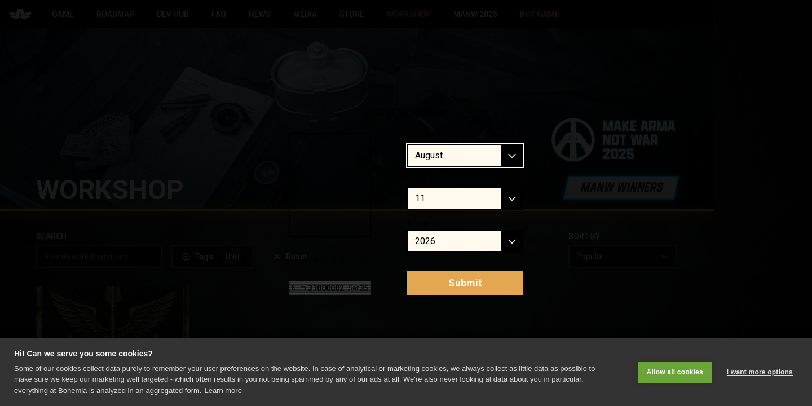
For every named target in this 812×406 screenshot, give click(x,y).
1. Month (421, 138)
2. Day (416, 180)
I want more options (760, 372)
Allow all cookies (675, 372)
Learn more (222, 390)
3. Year (418, 223)
